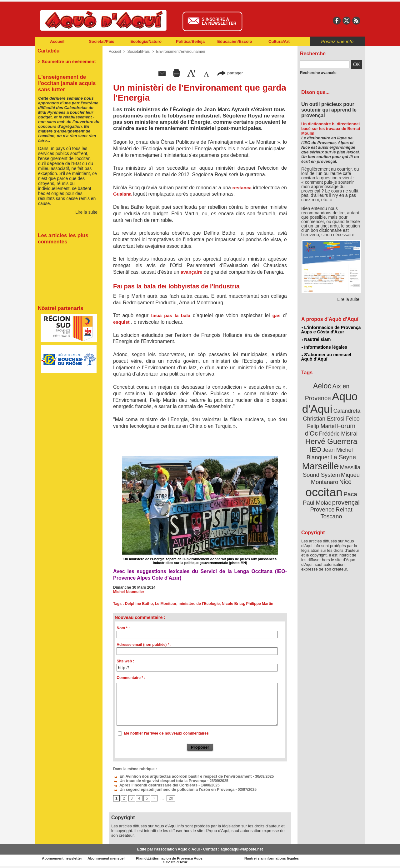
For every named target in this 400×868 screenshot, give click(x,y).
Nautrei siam (316, 339)
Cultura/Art (279, 41)
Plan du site (172, 859)
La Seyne (342, 454)
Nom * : (123, 628)
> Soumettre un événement (66, 61)
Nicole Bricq (231, 603)
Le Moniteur (164, 603)
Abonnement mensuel (118, 859)
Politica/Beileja (190, 41)
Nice (345, 477)
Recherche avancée (317, 73)
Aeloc (322, 385)
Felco (351, 417)
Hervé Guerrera (331, 439)
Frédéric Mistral (338, 431)
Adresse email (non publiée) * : (144, 644)
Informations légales (324, 346)
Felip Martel (322, 424)
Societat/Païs (101, 41)
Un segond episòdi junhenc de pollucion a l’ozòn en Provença (171, 789)
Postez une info (337, 41)
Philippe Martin (257, 603)
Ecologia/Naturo (146, 41)
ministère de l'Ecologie (198, 603)
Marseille (320, 462)
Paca (349, 489)
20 (170, 798)
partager (230, 72)
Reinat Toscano (336, 507)
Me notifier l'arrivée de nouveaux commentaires (166, 733)
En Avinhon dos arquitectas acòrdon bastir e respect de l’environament (180, 776)
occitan (324, 487)
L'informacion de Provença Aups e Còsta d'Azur (330, 329)
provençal (345, 497)
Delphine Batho (138, 603)
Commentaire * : (131, 678)
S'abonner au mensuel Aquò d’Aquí (326, 356)
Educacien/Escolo (234, 41)
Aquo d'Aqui (330, 401)
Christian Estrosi (324, 417)
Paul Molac (317, 498)
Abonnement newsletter (62, 859)
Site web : (125, 661)
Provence (322, 504)
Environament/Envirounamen (180, 51)
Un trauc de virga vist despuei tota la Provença (158, 781)
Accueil (57, 41)
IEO (316, 446)
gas (276, 315)
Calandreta (346, 409)
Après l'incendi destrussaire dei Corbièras (153, 785)
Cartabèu (48, 50)
